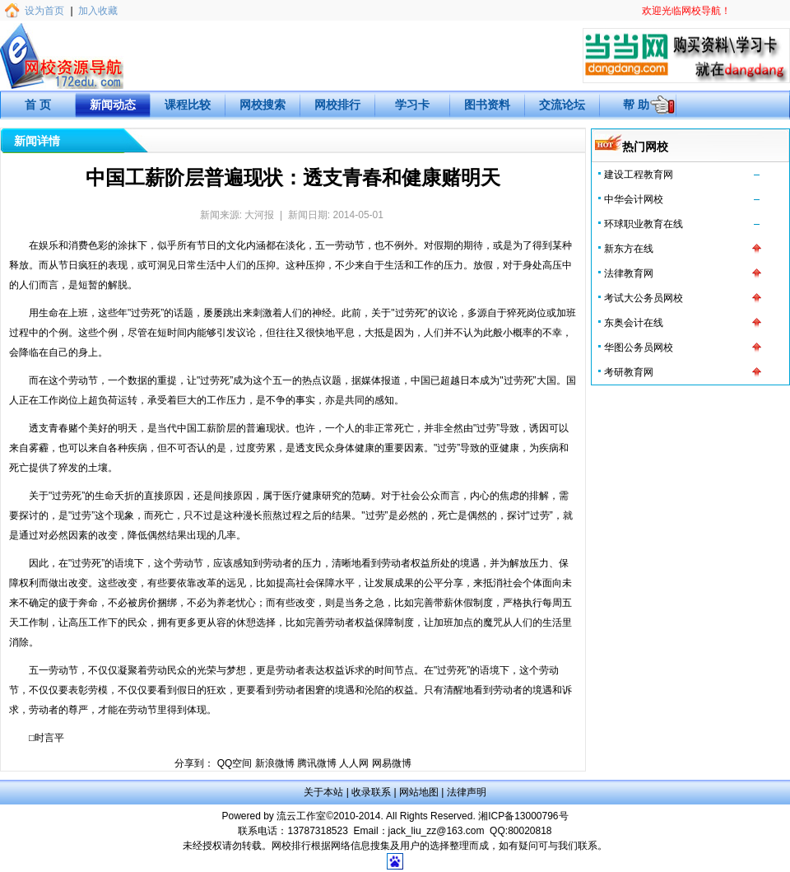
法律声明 (466, 792)
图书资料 (487, 104)
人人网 (354, 763)
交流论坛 (562, 104)
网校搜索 (262, 104)
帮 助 (636, 104)
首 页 (38, 104)
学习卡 (412, 104)
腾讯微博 (317, 763)
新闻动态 (113, 104)
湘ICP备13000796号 (523, 816)
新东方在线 (628, 248)
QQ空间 (235, 763)
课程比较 (188, 104)
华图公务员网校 (638, 347)
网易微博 (391, 763)
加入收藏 (98, 10)
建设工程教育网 (638, 174)
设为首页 (44, 10)
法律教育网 (628, 273)
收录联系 (371, 792)
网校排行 (337, 104)
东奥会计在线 (633, 323)
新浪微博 (275, 763)
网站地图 (419, 792)
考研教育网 (628, 372)
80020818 (529, 831)
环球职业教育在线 (643, 224)
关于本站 (323, 792)
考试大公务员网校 (643, 298)
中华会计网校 (633, 199)
